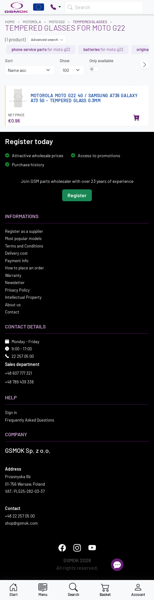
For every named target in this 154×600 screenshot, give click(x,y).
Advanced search (47, 39)
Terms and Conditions (24, 245)
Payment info (16, 260)
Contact (12, 311)
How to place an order (24, 267)
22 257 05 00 (23, 355)
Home (10, 21)
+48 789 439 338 (19, 381)
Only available (101, 60)
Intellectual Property (23, 297)
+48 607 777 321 (18, 373)
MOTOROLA (32, 21)
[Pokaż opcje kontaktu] (55, 7)
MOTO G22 (57, 21)
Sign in (11, 412)
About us (13, 304)
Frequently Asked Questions (29, 419)
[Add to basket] (136, 118)
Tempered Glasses (90, 21)
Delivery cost (16, 253)
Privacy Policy (17, 289)
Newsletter (15, 282)
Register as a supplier (24, 230)
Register (77, 195)
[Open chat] (117, 564)
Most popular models (23, 238)
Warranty (13, 275)
